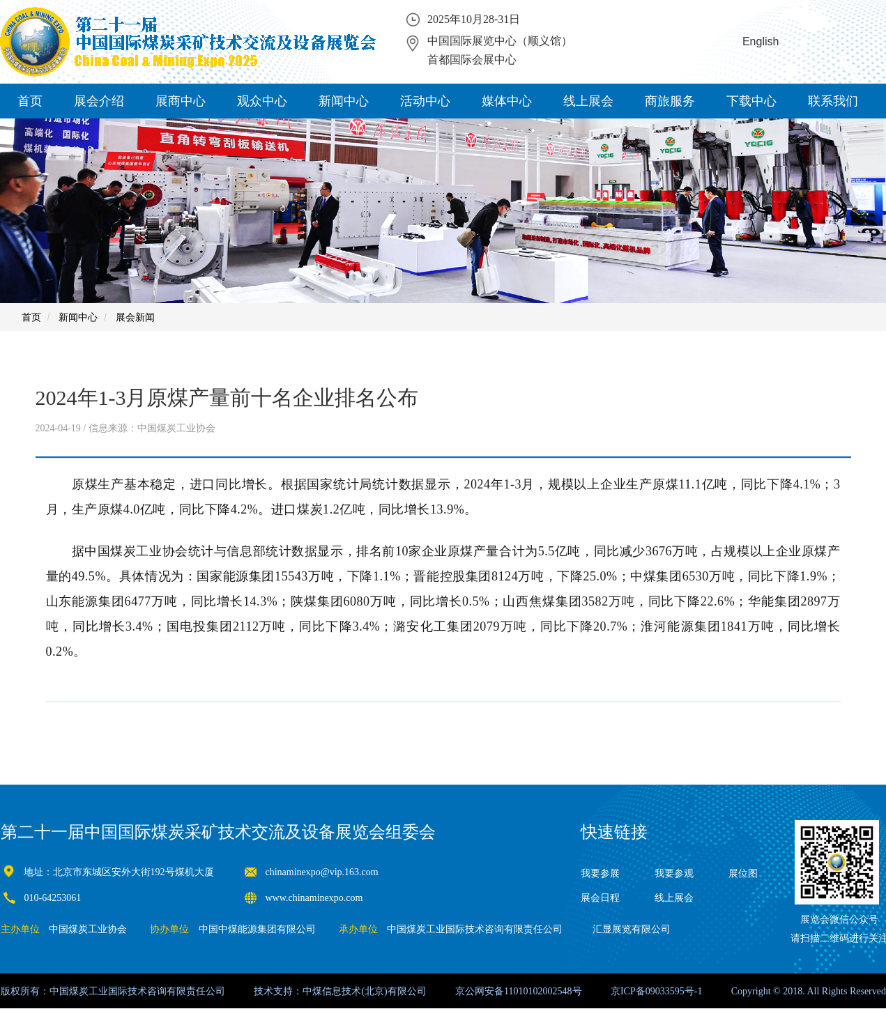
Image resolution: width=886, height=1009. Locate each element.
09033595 (665, 991)
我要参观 (674, 873)
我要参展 (600, 873)
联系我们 (833, 101)
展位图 (743, 873)
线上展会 (588, 101)
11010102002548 (538, 991)
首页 (30, 101)
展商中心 (180, 101)
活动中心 (425, 101)
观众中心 (262, 101)
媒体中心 (507, 101)
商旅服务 (670, 101)
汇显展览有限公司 (632, 929)
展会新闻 (135, 317)
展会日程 (600, 898)
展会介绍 (99, 101)
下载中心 (751, 101)
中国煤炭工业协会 (88, 929)
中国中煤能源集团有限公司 (257, 929)
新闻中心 (344, 101)
